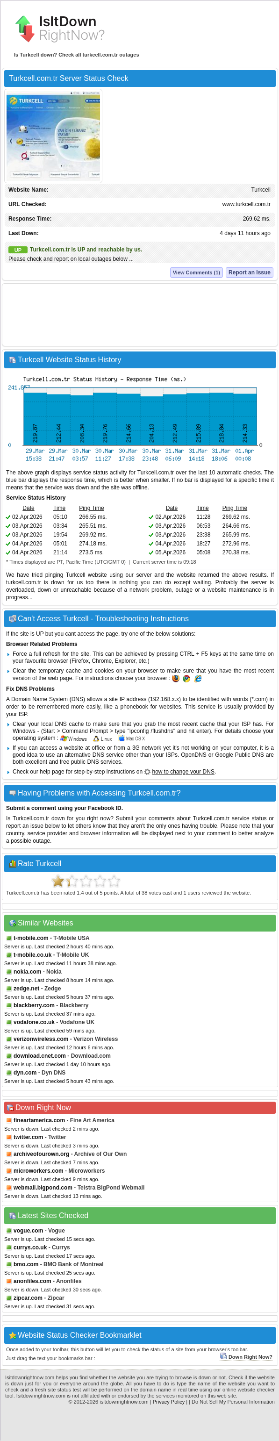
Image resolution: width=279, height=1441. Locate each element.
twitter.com (28, 1137)
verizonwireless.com (41, 1039)
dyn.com (25, 1072)
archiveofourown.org (41, 1154)
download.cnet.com (40, 1056)
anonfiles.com (32, 1281)
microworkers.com (39, 1171)
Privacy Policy (169, 1402)
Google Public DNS (239, 755)
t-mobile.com (31, 938)
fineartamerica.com (39, 1120)
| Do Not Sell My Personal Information (232, 1402)
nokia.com (27, 971)
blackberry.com (34, 1005)
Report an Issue (250, 272)
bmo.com (26, 1264)
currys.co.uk (30, 1247)
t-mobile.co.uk (32, 955)
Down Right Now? (246, 1357)
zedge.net (26, 988)
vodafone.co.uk (34, 1022)
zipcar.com (28, 1298)
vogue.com (28, 1230)
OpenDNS (194, 755)
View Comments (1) (196, 272)
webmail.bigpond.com (43, 1187)
